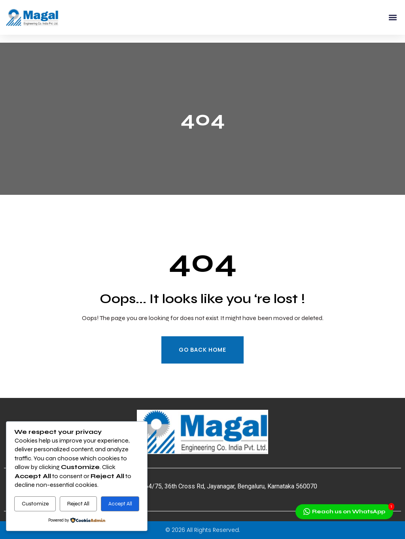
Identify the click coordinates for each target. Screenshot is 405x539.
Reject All (78, 503)
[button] (392, 17)
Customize (35, 503)
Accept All (120, 503)
